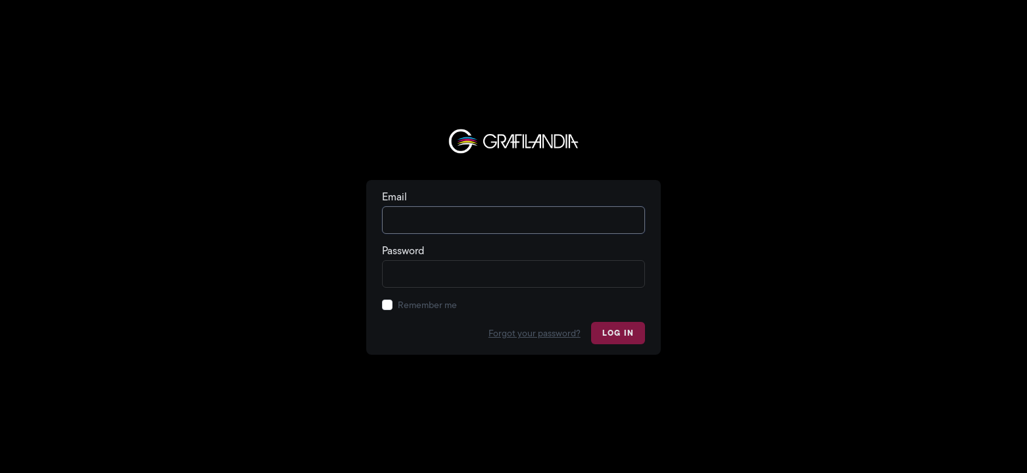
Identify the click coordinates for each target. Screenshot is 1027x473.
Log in (618, 333)
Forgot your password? (535, 333)
